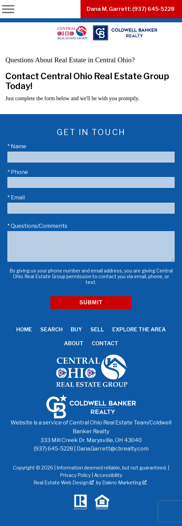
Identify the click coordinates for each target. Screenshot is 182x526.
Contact (105, 343)
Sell (97, 329)
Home (24, 329)
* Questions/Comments (37, 226)
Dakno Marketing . (124, 482)
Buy (76, 329)
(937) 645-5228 (53, 448)
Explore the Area (139, 329)
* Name (16, 146)
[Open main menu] (8, 9)
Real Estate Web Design (63, 482)
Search (51, 329)
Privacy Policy (75, 475)
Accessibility (108, 475)
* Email (16, 197)
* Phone (17, 172)
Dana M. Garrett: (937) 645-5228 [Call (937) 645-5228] (131, 9)
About (74, 343)
